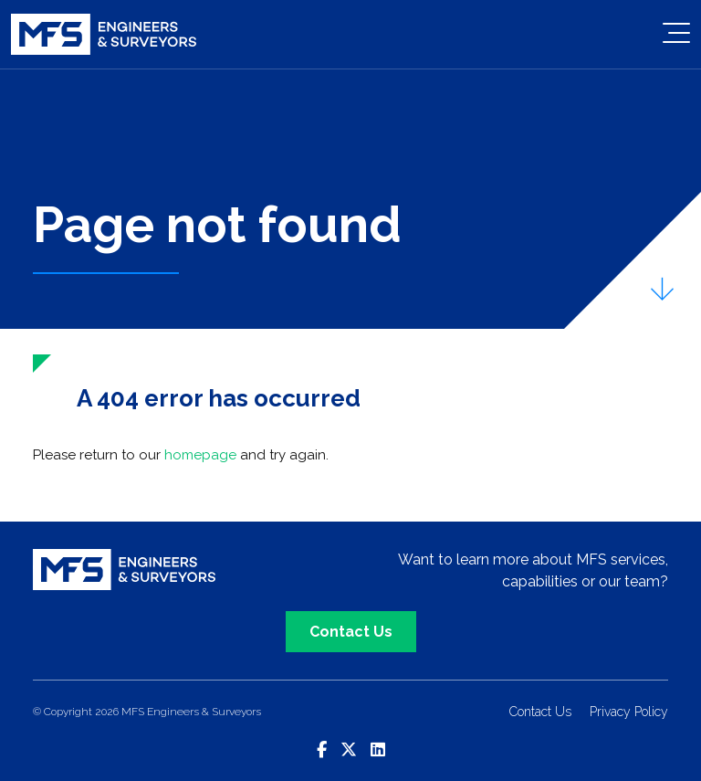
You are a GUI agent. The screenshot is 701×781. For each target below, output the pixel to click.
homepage (200, 455)
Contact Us (350, 631)
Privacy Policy (629, 711)
